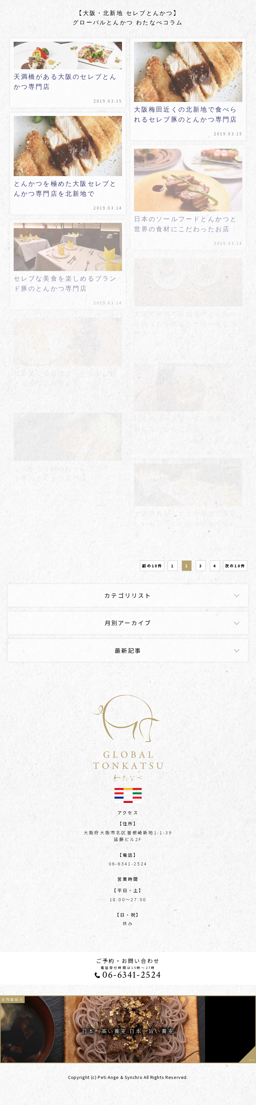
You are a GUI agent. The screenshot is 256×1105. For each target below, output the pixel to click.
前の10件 (152, 565)
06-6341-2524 (131, 975)
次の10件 (235, 565)
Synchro (133, 1077)
